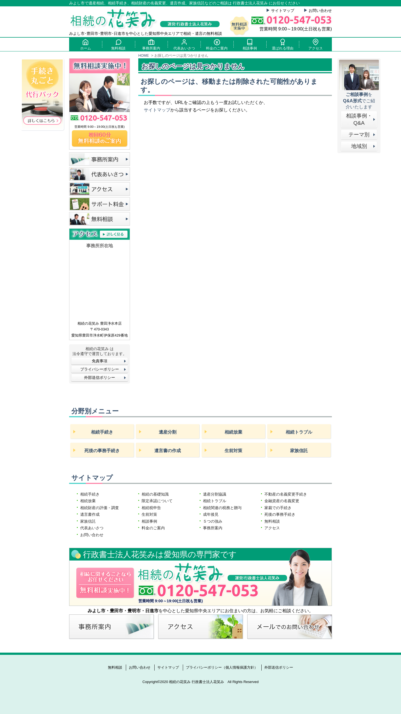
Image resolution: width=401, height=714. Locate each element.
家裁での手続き (277, 507)
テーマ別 (358, 134)
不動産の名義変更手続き (285, 494)
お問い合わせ (320, 10)
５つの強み (212, 521)
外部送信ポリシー (99, 378)
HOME (143, 55)
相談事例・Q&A (359, 119)
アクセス (315, 44)
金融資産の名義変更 (281, 501)
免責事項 (99, 361)
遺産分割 (167, 432)
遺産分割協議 (214, 494)
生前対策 (233, 450)
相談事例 (250, 44)
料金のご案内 (217, 44)
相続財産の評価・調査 (99, 507)
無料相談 (118, 44)
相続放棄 (233, 432)
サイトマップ (282, 10)
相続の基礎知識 (155, 494)
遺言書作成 (90, 514)
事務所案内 (151, 44)
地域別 (359, 146)
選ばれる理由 (283, 44)
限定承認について (157, 501)
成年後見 (210, 514)
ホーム (85, 44)
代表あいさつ (184, 44)
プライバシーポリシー (99, 369)
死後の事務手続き (102, 450)
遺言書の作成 (167, 450)
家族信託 (299, 450)
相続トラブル (299, 432)
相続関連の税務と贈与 (222, 507)
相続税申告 (151, 507)
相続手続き (102, 432)
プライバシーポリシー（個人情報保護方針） (222, 667)
